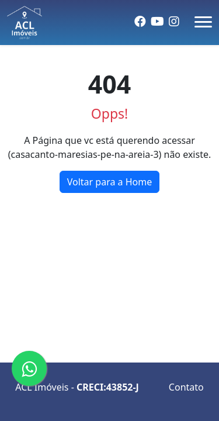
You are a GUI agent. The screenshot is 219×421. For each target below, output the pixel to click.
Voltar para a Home (109, 181)
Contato (186, 387)
